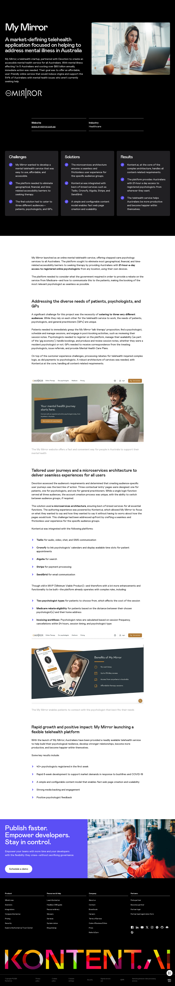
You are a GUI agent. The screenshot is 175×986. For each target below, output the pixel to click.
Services (50, 918)
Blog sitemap (51, 928)
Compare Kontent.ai (12, 914)
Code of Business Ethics (98, 923)
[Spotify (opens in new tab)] (157, 927)
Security (8, 923)
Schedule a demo (18, 869)
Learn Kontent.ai (53, 900)
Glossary (50, 914)
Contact (92, 905)
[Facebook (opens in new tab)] (132, 927)
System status (52, 923)
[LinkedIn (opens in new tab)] (137, 927)
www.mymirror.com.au (44, 126)
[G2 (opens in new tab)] (132, 932)
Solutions (8, 905)
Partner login (136, 909)
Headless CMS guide (54, 905)
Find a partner (136, 900)
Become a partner (137, 905)
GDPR (122, 980)
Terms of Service (95, 918)
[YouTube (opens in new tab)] (142, 927)
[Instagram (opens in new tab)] (152, 927)
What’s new (9, 900)
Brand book (93, 909)
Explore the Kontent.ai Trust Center (19, 928)
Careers (92, 914)
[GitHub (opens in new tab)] (162, 927)
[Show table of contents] (170, 973)
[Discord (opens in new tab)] (167, 927)
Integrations (9, 909)
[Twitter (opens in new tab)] (147, 927)
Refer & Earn (94, 932)
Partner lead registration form (142, 914)
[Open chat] (170, 981)
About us (92, 900)
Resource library (53, 909)
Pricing (7, 918)
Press (91, 928)
